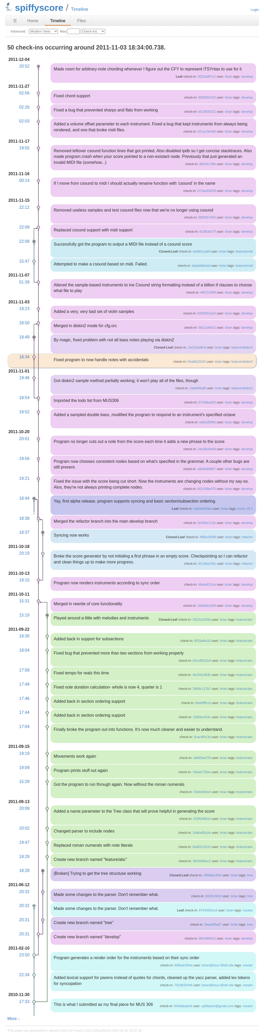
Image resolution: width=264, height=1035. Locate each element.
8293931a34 (206, 313)
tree (250, 875)
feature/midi (244, 251)
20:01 (24, 438)
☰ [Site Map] (15, 21)
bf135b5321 (207, 112)
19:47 (24, 842)
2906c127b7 (202, 689)
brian (228, 76)
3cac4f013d (202, 737)
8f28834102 (207, 97)
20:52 (24, 66)
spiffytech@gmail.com (217, 1006)
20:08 (24, 808)
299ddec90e (212, 875)
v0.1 (249, 509)
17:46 (24, 698)
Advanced (18, 31)
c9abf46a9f (197, 388)
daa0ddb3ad (201, 266)
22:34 (24, 975)
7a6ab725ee (201, 772)
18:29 (24, 856)
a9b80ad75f (202, 758)
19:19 (24, 753)
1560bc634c (202, 717)
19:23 (24, 308)
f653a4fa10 (202, 641)
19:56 (24, 458)
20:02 (24, 828)
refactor (247, 537)
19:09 (24, 767)
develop (247, 76)
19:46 (24, 378)
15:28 (24, 781)
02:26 (24, 107)
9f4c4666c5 (207, 938)
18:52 (24, 412)
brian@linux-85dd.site (218, 965)
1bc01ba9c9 (197, 347)
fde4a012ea (207, 584)
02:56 (24, 93)
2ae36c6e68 (206, 449)
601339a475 (206, 489)
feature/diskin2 (242, 347)
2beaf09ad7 (213, 924)
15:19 (24, 615)
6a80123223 (201, 847)
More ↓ (13, 1018)
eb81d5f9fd (207, 422)
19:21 (24, 478)
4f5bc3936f (208, 537)
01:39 (24, 282)
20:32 (24, 892)
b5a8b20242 (196, 361)
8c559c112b (207, 523)
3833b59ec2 (202, 861)
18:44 (24, 498)
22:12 (24, 207)
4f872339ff (208, 292)
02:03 (24, 121)
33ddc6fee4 (202, 792)
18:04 (24, 650)
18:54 (24, 397)
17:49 (24, 684)
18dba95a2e (201, 833)
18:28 (24, 870)
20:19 (24, 553)
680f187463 (207, 217)
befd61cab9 (201, 251)
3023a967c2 (206, 76)
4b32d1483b (201, 675)
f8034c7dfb (207, 164)
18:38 (24, 518)
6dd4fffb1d (203, 703)
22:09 (24, 227)
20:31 (24, 920)
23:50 (24, 955)
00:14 (24, 180)
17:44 (24, 712)
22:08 (24, 241)
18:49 (24, 337)
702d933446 (183, 985)
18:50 (24, 323)
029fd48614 (202, 819)
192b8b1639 (206, 606)
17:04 (24, 726)
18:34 (24, 357)
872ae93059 (206, 191)
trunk (241, 509)
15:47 (24, 261)
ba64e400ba (203, 509)
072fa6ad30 (207, 402)
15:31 (24, 601)
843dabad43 (183, 1006)
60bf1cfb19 (213, 896)
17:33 (24, 1001)
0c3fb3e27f (207, 231)
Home (32, 21)
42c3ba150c (207, 563)
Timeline (57, 21)
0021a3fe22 (207, 327)
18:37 (24, 532)
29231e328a (201, 619)
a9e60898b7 (206, 469)
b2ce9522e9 (202, 660)
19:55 (24, 148)
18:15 (24, 580)
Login (255, 10)
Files (81, 21)
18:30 (24, 636)
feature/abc (244, 619)
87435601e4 (208, 910)
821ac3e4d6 (206, 131)
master (248, 910)
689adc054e (184, 965)
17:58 (24, 670)
